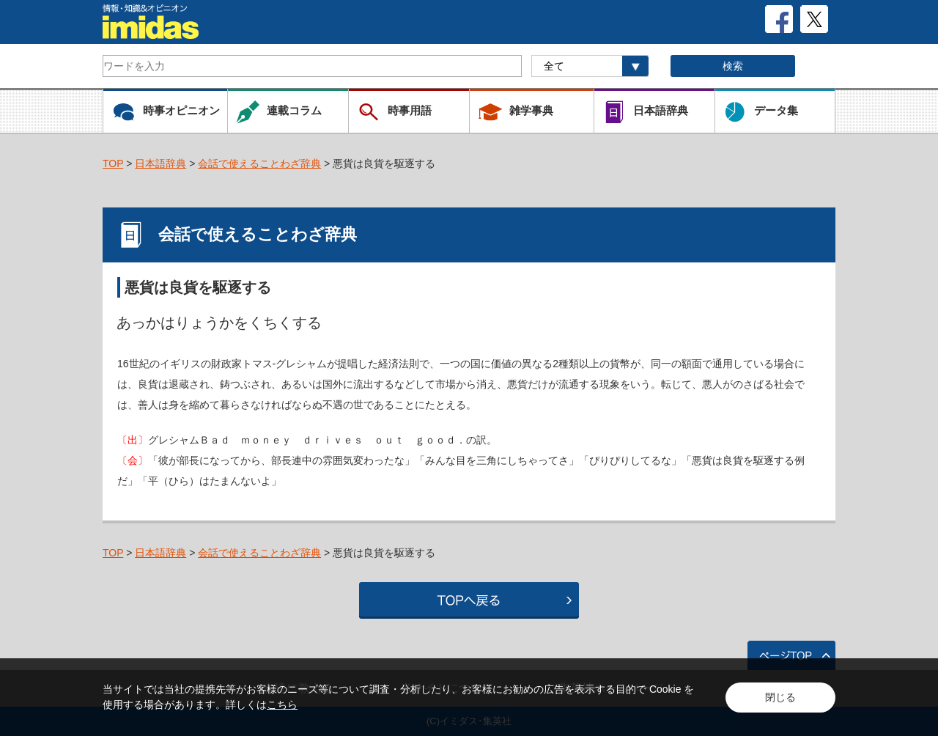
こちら (282, 704)
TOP (113, 163)
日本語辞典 (160, 163)
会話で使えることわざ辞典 (259, 163)
